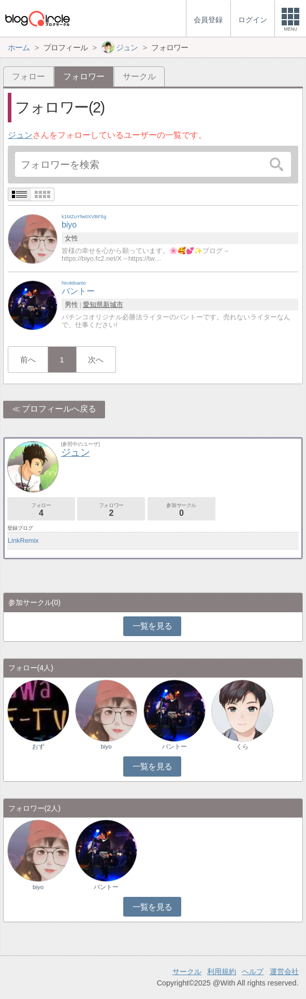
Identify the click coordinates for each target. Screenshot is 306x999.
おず (38, 746)
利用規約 (221, 971)
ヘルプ (253, 971)
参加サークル (181, 509)
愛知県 (93, 304)
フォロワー (111, 509)
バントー (174, 746)
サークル (139, 76)
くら (242, 746)
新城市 (113, 304)
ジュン (20, 135)
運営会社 (284, 971)
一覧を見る (152, 626)
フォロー (28, 76)
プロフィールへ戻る (59, 408)
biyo (106, 746)
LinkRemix (23, 540)
